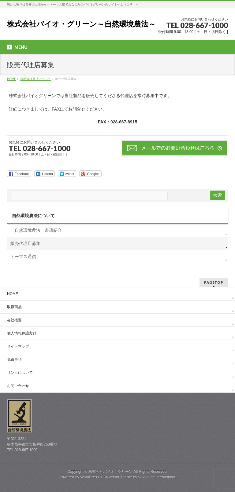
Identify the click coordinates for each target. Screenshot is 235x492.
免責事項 (14, 359)
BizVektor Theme (117, 477)
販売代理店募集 (25, 243)
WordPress (89, 477)
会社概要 (14, 320)
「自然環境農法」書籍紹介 (36, 230)
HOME (12, 294)
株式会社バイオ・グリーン (110, 471)
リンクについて (20, 372)
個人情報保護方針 (21, 333)
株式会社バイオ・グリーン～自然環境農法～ (81, 24)
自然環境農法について (33, 215)
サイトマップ (18, 346)
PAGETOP (213, 282)
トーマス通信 (23, 256)
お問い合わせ (18, 386)
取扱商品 (14, 307)
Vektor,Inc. (147, 477)
